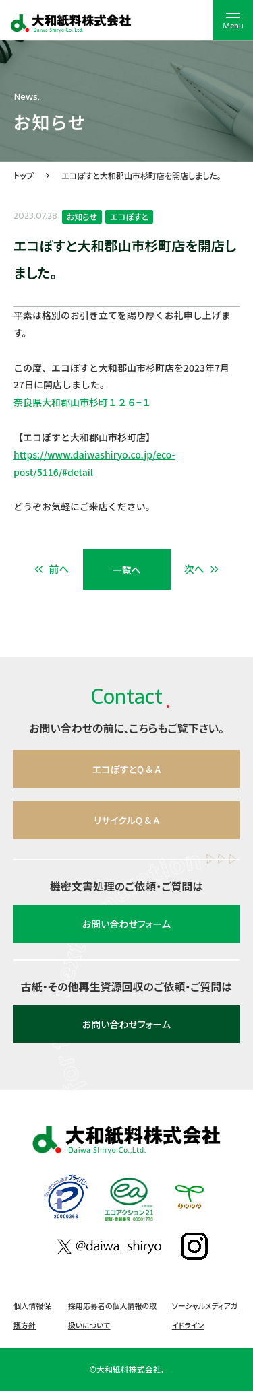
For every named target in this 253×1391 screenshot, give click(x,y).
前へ (51, 569)
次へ (202, 569)
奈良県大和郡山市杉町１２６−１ (82, 402)
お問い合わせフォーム (126, 923)
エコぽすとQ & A (126, 769)
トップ (23, 175)
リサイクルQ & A (126, 820)
